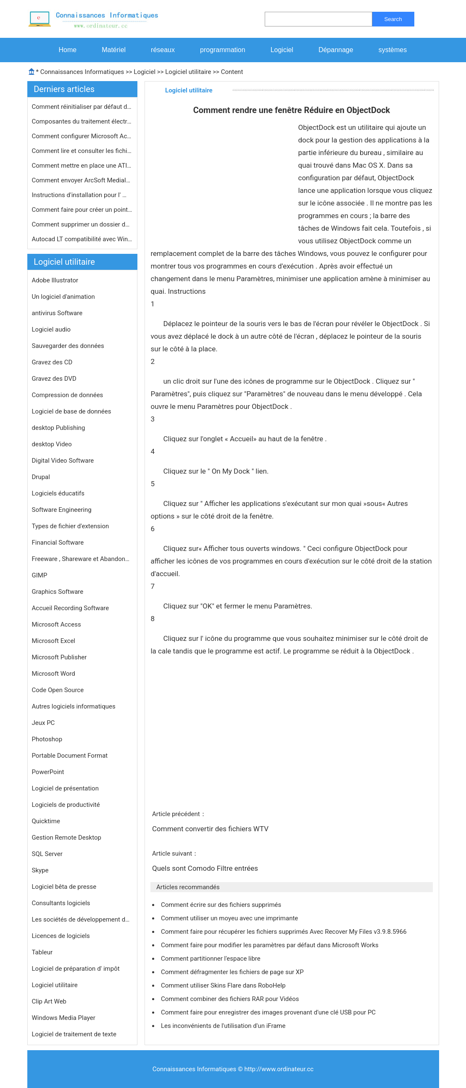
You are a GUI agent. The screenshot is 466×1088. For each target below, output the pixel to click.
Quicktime (46, 821)
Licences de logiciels (61, 936)
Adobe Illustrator (55, 280)
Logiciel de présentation (65, 788)
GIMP (39, 575)
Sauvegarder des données (68, 346)
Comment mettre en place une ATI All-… (82, 165)
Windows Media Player (63, 1018)
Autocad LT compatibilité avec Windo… (82, 239)
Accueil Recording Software (70, 608)
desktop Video (52, 444)
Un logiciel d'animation (63, 296)
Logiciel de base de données (71, 411)
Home (68, 49)
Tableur (42, 952)
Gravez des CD (52, 362)
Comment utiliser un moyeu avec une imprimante (230, 918)
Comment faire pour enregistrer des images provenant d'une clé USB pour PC (269, 1012)
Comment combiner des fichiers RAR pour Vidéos (230, 999)
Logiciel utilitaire (188, 72)
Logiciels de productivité (66, 805)
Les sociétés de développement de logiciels (82, 919)
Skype (40, 870)
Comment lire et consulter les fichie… (82, 151)
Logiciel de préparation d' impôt (76, 968)
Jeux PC (43, 723)
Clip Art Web (49, 1001)
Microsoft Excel (54, 641)
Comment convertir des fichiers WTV (211, 829)
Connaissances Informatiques (82, 72)
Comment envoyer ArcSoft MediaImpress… (82, 180)
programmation (222, 49)
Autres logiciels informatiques (74, 706)
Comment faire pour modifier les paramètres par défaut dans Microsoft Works (270, 945)
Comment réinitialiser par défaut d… (82, 107)
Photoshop (47, 739)
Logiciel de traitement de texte (74, 1034)
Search (393, 19)
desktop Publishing (58, 428)
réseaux (163, 49)
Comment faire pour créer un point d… (82, 209)
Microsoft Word (53, 673)
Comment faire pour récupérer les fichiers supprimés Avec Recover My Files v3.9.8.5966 (284, 931)
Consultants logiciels (61, 903)
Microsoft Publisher (59, 657)
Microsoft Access (56, 624)
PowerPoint (48, 772)
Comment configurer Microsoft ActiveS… (82, 136)
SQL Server (47, 854)
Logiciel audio (51, 329)
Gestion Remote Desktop (66, 837)
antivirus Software (57, 313)
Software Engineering (62, 510)
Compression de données (67, 395)
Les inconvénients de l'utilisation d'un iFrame (224, 1026)
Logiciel (282, 49)
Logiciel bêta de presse (64, 886)
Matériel (114, 49)
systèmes (393, 49)
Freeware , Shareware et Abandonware (82, 559)
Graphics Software (58, 591)
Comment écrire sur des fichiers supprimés (222, 905)
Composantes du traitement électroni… (82, 121)
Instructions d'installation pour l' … (79, 195)
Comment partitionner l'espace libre (211, 958)
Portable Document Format (70, 755)
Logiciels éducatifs (58, 493)
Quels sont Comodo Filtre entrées (206, 868)
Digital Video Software (63, 460)
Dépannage (336, 49)
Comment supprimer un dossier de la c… (82, 224)
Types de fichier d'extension (70, 526)
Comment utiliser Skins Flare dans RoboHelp (224, 985)
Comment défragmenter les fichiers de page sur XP (233, 972)
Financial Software (58, 542)
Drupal (41, 477)
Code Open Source (58, 690)
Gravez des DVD (54, 378)
